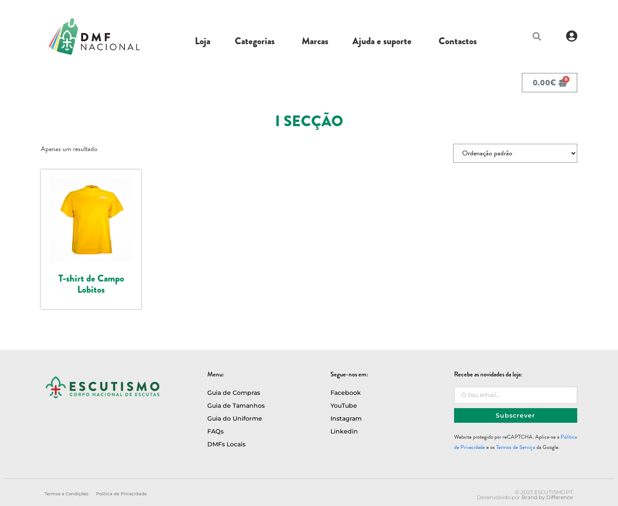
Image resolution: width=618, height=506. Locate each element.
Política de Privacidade (121, 494)
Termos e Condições (66, 494)
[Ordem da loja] (515, 153)
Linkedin (344, 431)
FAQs (215, 431)
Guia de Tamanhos (236, 405)
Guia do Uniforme (234, 418)
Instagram (346, 418)
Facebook (345, 393)
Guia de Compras (233, 393)
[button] (536, 36)
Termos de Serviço (515, 447)
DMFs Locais (226, 444)
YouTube (343, 405)
